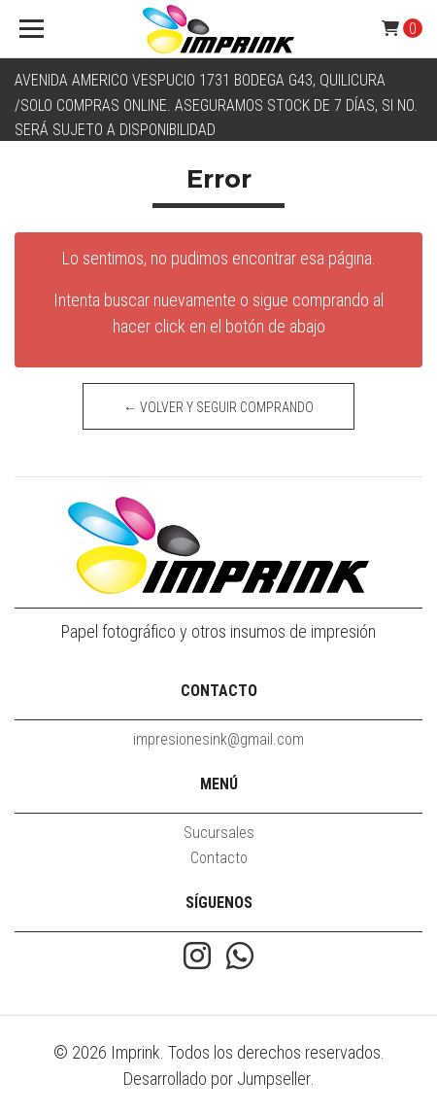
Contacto (219, 858)
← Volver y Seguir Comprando (218, 407)
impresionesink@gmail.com (218, 739)
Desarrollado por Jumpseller (217, 1078)
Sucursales (219, 832)
